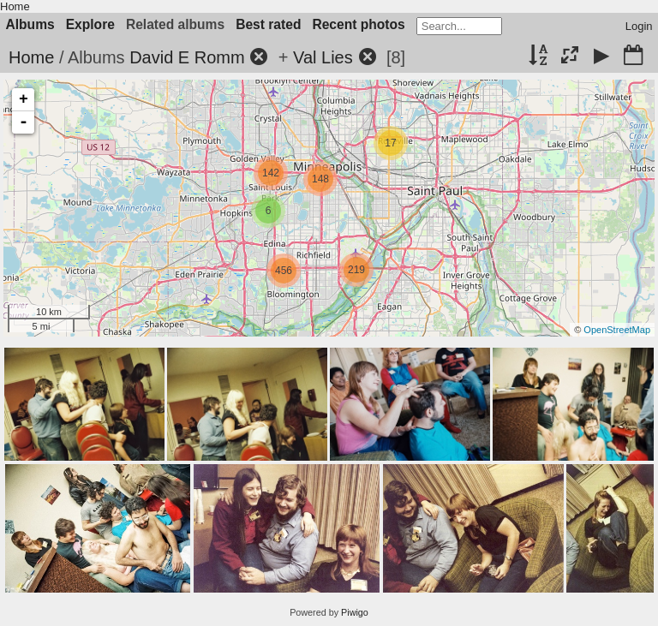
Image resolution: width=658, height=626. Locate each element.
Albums (30, 24)
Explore (90, 24)
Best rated (268, 24)
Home (15, 6)
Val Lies (323, 57)
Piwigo (354, 612)
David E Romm (186, 57)
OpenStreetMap (616, 330)
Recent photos (358, 24)
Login (639, 26)
